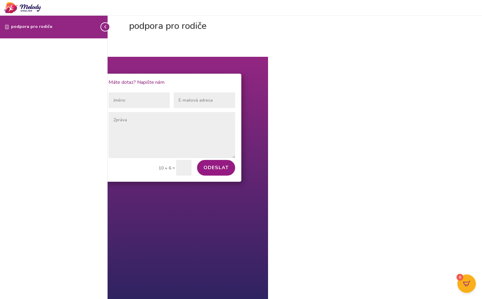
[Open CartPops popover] (466, 283)
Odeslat (216, 167)
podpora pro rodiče (31, 26)
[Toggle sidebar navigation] (106, 26)
